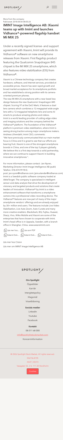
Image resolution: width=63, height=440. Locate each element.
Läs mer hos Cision (13, 230)
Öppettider (32, 284)
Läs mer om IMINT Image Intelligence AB (23, 246)
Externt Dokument (13, 235)
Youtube (33, 316)
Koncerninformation (32, 339)
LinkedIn (33, 311)
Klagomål (32, 297)
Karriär (32, 288)
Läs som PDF (29, 230)
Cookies (32, 371)
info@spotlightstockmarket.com (32, 335)
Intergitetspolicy (33, 292)
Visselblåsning (33, 301)
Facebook (32, 320)
